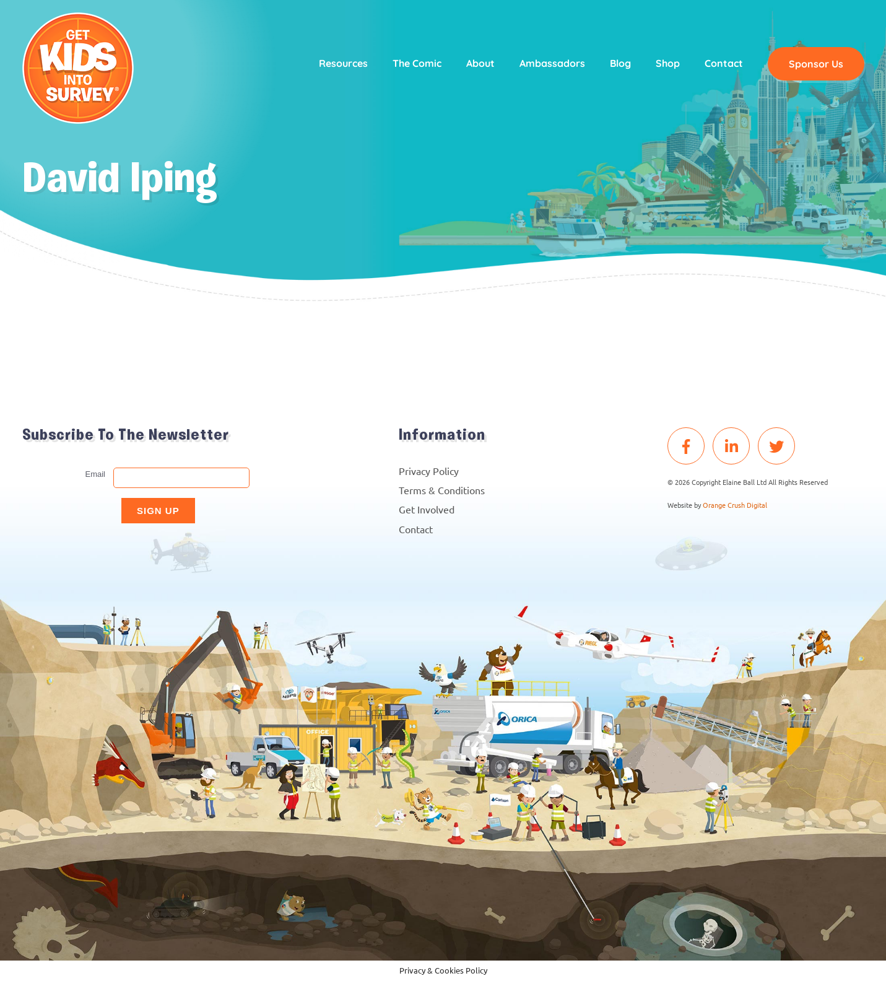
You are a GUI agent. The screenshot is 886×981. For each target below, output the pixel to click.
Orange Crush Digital (735, 505)
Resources (343, 63)
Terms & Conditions (442, 490)
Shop (668, 63)
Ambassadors (552, 63)
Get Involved (426, 509)
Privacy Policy (429, 470)
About (480, 63)
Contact (724, 63)
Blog (620, 63)
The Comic (417, 63)
